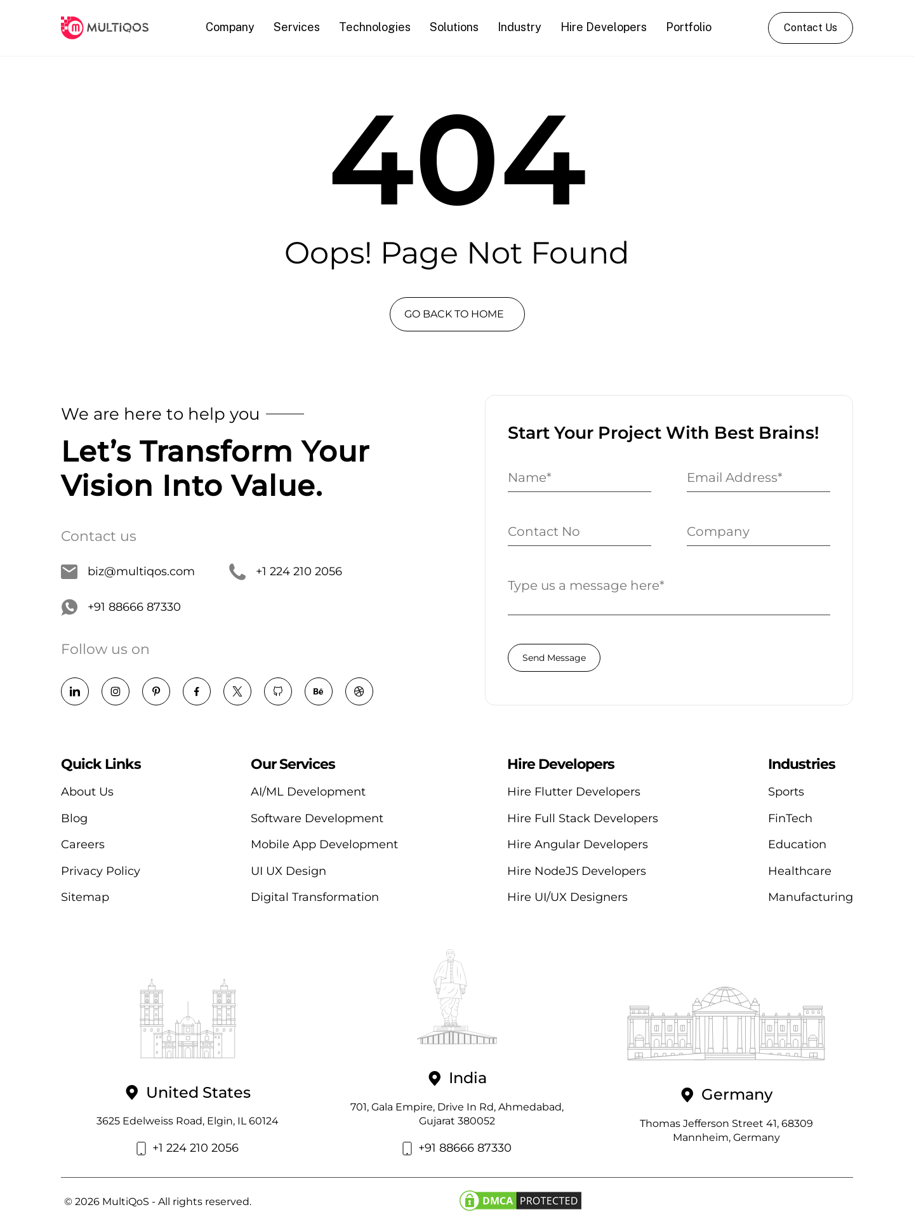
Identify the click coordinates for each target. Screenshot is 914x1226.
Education (797, 844)
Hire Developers (603, 27)
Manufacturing (810, 897)
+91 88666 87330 (121, 607)
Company (230, 27)
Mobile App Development (324, 844)
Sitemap (85, 897)
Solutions (454, 27)
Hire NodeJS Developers (576, 871)
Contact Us (810, 28)
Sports (786, 792)
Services (297, 27)
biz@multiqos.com (128, 572)
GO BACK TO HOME (454, 314)
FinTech (790, 818)
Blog (74, 818)
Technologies (375, 27)
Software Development (317, 818)
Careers (83, 844)
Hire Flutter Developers (573, 792)
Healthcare (799, 871)
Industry (519, 27)
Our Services (293, 764)
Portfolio (689, 27)
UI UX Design (288, 871)
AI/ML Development (308, 792)
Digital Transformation (315, 897)
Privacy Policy (100, 871)
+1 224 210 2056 (285, 572)
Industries (801, 764)
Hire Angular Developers (577, 844)
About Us (87, 792)
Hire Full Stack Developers (582, 818)
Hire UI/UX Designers (567, 897)
